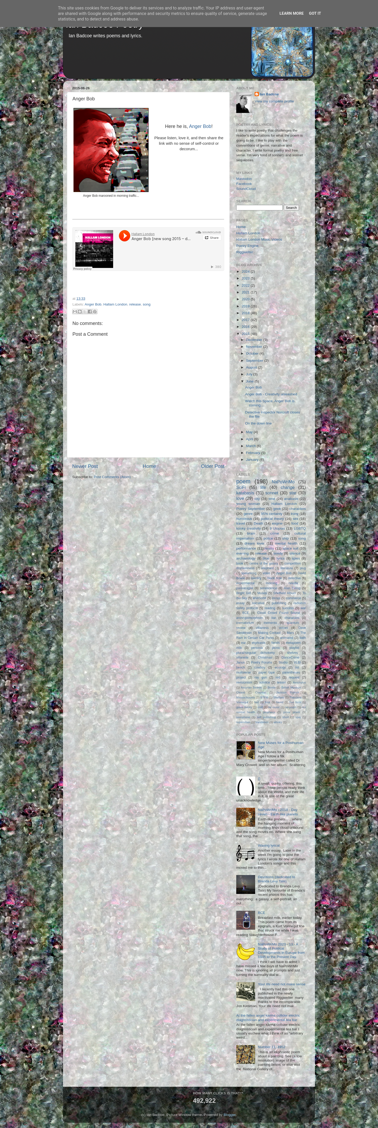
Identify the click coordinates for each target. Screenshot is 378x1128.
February (253, 453)
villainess (262, 628)
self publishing (266, 717)
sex (295, 519)
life (263, 487)
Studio (283, 662)
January (253, 460)
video (266, 573)
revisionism (244, 682)
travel (240, 523)
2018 (246, 313)
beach (240, 667)
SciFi (241, 487)
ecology (280, 667)
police (268, 538)
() (259, 778)
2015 (246, 334)
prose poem (291, 712)
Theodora (295, 697)
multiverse (243, 672)
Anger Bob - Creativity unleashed (271, 394)
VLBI (297, 662)
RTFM (264, 697)
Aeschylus (299, 682)
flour (267, 702)
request (294, 677)
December (254, 340)
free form (295, 702)
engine (277, 523)
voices (283, 628)
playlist (294, 648)
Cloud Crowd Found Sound (278, 613)
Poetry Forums (261, 662)
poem (243, 481)
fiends (275, 643)
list (297, 667)
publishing (279, 603)
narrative (258, 603)
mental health (286, 543)
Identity (256, 578)
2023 (246, 278)
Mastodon (244, 179)
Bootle (271, 687)
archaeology (246, 558)
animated (286, 638)
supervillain (243, 722)
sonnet (271, 492)
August (252, 367)
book (239, 563)
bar (273, 618)
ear (243, 643)
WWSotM (259, 598)
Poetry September (250, 509)
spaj (298, 717)
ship (285, 538)
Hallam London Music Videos (259, 239)
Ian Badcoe (269, 94)
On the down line (258, 423)
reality (269, 548)
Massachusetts (245, 697)
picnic (276, 648)
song (146, 304)
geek (277, 509)
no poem (291, 707)
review (240, 628)
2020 (246, 299)
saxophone (243, 717)
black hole (274, 578)
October (253, 353)
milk (239, 648)
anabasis (291, 499)
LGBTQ (300, 528)
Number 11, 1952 (271, 1047)
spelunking (248, 573)
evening (242, 553)
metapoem (293, 643)
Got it (315, 13)
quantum (293, 623)
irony (294, 514)
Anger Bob (200, 126)
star (292, 492)
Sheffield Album (284, 593)
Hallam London (115, 304)
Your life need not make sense (281, 984)
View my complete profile (274, 101)
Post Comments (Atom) (112, 477)
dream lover (255, 543)
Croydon (260, 692)
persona (257, 648)
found (279, 702)
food (294, 523)
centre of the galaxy (263, 563)
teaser (281, 682)
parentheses (291, 672)
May (250, 432)
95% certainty (271, 514)
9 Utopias (277, 528)
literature (287, 568)
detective (294, 578)
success (288, 608)
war (303, 608)
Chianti (240, 692)
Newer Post (85, 466)
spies (296, 558)
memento (270, 623)
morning (271, 583)
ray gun (261, 677)
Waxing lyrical (269, 845)
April (250, 439)
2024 (246, 271)
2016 (246, 327)
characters (297, 509)
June (250, 381)
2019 (246, 306)
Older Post (212, 466)
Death (258, 523)
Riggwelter (244, 252)
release (135, 304)
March (251, 446)
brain (251, 533)
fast (256, 702)
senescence (268, 588)
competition (293, 563)
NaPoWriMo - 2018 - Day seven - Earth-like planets (278, 812)
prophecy (269, 712)
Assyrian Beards (251, 687)
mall (260, 707)
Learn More (292, 13)
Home (149, 466)
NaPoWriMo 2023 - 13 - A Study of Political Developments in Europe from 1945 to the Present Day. (281, 950)
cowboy (259, 667)
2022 (246, 285)
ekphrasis (258, 643)
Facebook (244, 184)
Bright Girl (243, 593)
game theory (244, 707)
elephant (267, 568)
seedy (278, 553)
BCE (245, 613)
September (255, 361)
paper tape (267, 672)
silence (294, 553)
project (241, 677)
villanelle (242, 657)
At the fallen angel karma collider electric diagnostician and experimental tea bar (268, 1017)
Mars (290, 633)
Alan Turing (292, 588)
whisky (278, 722)
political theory (272, 519)
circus (276, 598)
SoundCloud (246, 189)
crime (274, 533)
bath (303, 638)
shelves (292, 653)
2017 (246, 320)
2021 (246, 292)
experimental (245, 583)
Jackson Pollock (287, 692)
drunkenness (245, 568)
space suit (290, 548)
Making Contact (269, 633)
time (272, 499)
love (240, 498)
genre (248, 514)
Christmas (265, 657)
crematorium (245, 623)
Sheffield (278, 697)
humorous (244, 519)
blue (266, 558)
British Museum (291, 687)
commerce (293, 598)
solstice (264, 682)
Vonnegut (242, 702)
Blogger (230, 1115)
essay (240, 603)
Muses (262, 593)
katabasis (245, 492)
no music (274, 707)
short (285, 717)
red (278, 677)
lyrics (281, 558)
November (254, 347)
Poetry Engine (247, 246)
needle (293, 583)
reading (270, 608)
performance (246, 548)
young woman (248, 504)
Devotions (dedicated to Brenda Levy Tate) (276, 879)
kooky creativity (248, 528)
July (249, 374)
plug (303, 568)
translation (262, 722)
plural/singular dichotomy (255, 653)
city (257, 499)
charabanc (292, 618)
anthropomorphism (249, 618)
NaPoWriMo (283, 481)
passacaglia (244, 588)
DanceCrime (290, 657)
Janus (240, 662)
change (288, 487)
